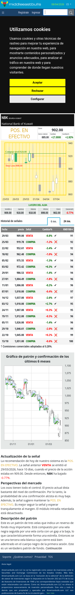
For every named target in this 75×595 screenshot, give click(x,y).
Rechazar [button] (37, 90)
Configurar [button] (37, 99)
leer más (50, 593)
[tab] (53, 221)
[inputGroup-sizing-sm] (55, 12)
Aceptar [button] (38, 82)
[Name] (70, 12)
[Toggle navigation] (4, 12)
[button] (70, 4)
